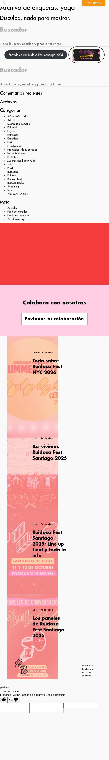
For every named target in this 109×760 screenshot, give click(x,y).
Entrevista (12, 135)
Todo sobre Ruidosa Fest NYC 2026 (47, 366)
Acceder (12, 208)
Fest (9, 142)
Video (10, 190)
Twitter (87, 672)
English (11, 131)
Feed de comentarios (19, 215)
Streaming (13, 186)
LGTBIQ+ (12, 157)
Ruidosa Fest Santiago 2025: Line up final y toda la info (49, 543)
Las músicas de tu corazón (22, 149)
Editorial (12, 127)
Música (11, 164)
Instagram (88, 669)
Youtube (86, 675)
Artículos (12, 120)
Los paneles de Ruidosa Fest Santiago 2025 (48, 626)
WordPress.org (16, 219)
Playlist (11, 168)
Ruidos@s (12, 171)
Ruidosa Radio (15, 183)
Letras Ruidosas (16, 153)
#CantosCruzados (17, 116)
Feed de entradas (17, 211)
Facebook (87, 665)
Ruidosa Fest (14, 179)
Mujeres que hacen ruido (21, 160)
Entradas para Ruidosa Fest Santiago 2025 (36, 55)
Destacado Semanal (19, 123)
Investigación (14, 146)
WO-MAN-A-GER (17, 194)
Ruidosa (11, 175)
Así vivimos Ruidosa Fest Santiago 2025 (49, 452)
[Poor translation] (13, 700)
